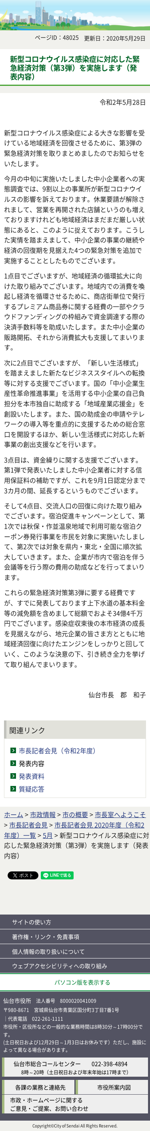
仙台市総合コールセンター (47, 1064)
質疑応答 (31, 789)
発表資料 (31, 776)
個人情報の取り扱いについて (48, 951)
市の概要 (75, 814)
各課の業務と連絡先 (40, 1087)
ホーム (13, 814)
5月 (48, 835)
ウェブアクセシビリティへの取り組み (59, 966)
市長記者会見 (28, 824)
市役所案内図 (114, 1087)
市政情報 (43, 814)
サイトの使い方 (31, 922)
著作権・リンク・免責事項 (45, 937)
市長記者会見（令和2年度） (59, 750)
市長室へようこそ (120, 814)
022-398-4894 (110, 1064)
